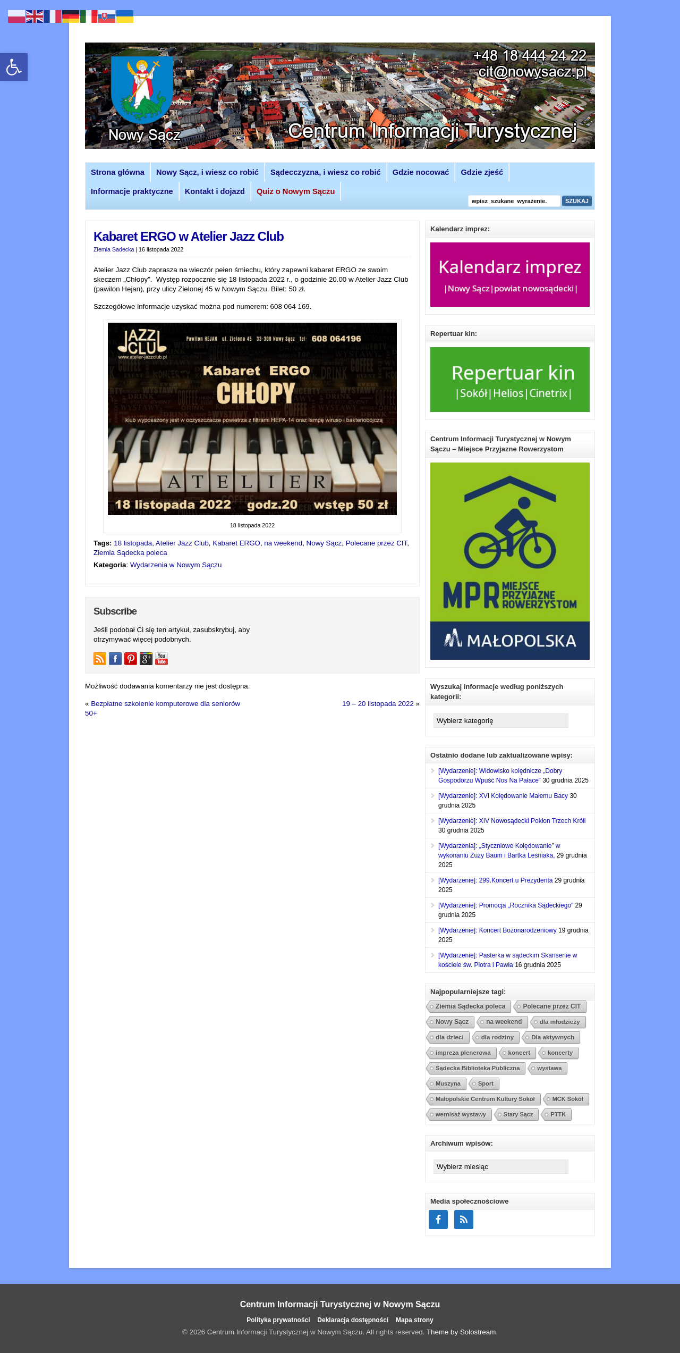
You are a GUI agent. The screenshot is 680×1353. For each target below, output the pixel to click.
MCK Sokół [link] (567, 1099)
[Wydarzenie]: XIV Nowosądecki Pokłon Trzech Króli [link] (511, 821)
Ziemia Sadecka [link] (114, 249)
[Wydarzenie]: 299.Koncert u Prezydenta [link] (495, 880)
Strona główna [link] (117, 172)
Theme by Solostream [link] (461, 1332)
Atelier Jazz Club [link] (182, 543)
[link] (14, 67)
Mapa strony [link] (415, 1320)
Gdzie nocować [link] (421, 172)
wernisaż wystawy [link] (461, 1114)
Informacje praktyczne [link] (132, 191)
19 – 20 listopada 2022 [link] (378, 704)
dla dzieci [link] (450, 1036)
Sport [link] (486, 1083)
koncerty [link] (560, 1052)
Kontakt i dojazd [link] (215, 191)
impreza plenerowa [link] (463, 1052)
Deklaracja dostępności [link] (352, 1320)
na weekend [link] (283, 543)
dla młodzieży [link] (560, 1021)
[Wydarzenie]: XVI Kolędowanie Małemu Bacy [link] (503, 796)
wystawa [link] (549, 1068)
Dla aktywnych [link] (552, 1036)
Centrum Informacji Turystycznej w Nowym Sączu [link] (340, 1304)
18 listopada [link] (133, 543)
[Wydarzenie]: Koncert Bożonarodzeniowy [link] (497, 930)
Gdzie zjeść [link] (482, 172)
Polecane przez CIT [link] (376, 543)
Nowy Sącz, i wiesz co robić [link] (207, 172)
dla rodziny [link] (497, 1036)
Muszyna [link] (448, 1083)
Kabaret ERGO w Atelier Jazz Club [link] (189, 236)
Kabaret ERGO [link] (236, 543)
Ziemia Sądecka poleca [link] (130, 553)
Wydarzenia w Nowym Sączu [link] (176, 565)
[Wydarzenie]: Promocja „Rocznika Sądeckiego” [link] (505, 905)
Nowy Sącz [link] (324, 543)
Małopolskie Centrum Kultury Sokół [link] (485, 1099)
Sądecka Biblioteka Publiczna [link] (478, 1068)
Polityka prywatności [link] (278, 1320)
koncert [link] (519, 1052)
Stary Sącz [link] (518, 1114)
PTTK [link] (558, 1114)
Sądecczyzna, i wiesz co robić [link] (325, 172)
